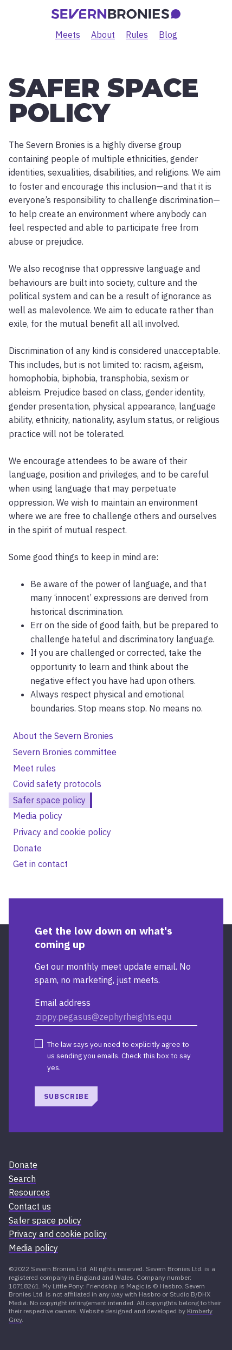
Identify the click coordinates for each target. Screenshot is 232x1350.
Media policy (37, 815)
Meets (67, 34)
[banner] (116, 14)
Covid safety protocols (57, 783)
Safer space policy (49, 800)
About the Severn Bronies (63, 735)
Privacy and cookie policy (62, 832)
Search (22, 1178)
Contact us (30, 1206)
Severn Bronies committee (65, 752)
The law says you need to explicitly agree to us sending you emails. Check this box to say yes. (119, 1055)
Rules (137, 34)
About (103, 34)
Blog (168, 34)
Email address (63, 1002)
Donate (27, 848)
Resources (29, 1192)
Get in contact (40, 863)
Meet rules (34, 768)
